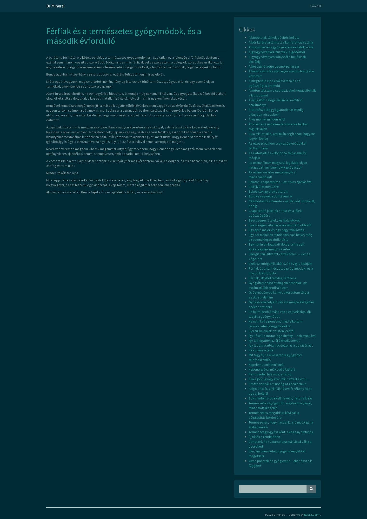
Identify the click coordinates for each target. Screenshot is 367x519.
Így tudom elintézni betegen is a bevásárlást (281, 345)
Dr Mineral (55, 6)
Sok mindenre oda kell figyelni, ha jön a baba (281, 398)
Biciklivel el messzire (264, 186)
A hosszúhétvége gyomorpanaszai (274, 66)
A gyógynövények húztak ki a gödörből (277, 52)
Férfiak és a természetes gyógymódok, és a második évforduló (123, 36)
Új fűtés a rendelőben (264, 437)
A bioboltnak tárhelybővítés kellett (274, 37)
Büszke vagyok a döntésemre (270, 196)
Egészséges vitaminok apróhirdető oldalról (280, 225)
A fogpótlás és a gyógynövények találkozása (281, 47)
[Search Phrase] (273, 489)
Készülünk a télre (261, 350)
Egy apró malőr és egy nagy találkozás (276, 230)
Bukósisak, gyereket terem (268, 191)
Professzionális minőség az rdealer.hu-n (277, 384)
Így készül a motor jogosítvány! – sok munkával (282, 336)
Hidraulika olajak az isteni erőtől (271, 331)
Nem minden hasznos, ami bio (270, 374)
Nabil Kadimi (312, 514)
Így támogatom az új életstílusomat (274, 340)
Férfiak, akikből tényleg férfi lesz (272, 278)
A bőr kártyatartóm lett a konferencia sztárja (281, 42)
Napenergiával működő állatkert (272, 369)
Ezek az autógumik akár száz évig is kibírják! (280, 263)
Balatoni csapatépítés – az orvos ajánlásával (280, 182)
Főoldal (315, 6)
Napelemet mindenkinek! (266, 364)
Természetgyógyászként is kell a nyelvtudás (281, 432)
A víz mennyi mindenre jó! (267, 119)
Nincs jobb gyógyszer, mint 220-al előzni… (279, 379)
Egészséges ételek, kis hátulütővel (274, 220)
